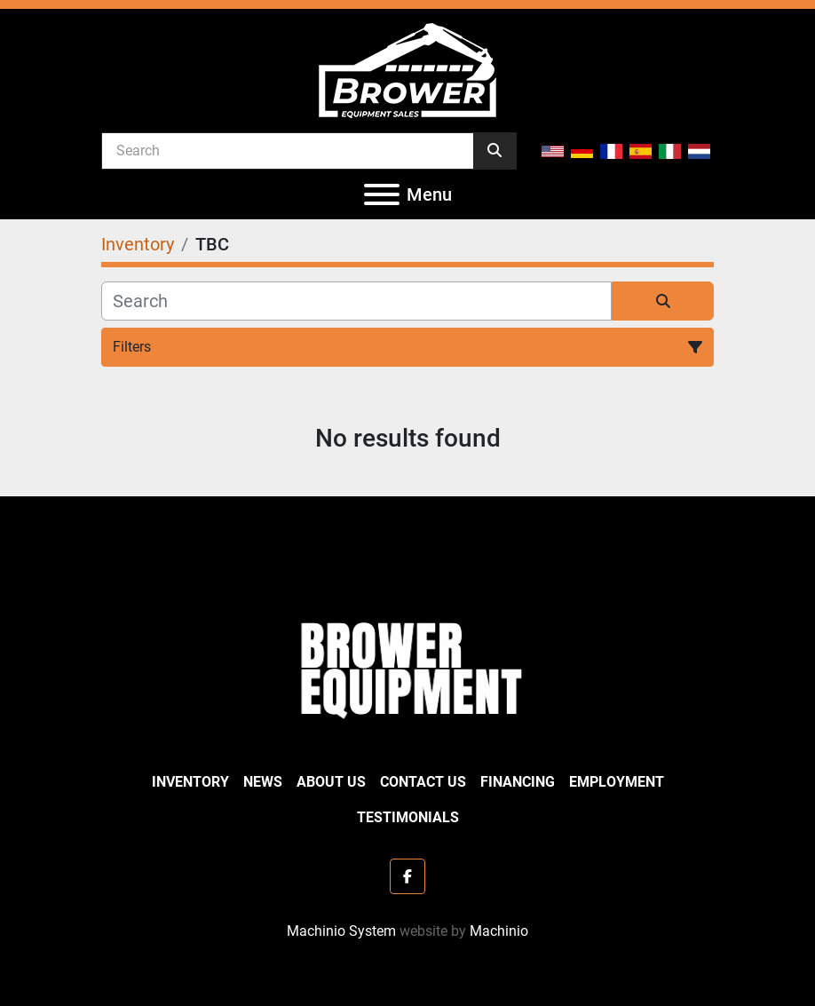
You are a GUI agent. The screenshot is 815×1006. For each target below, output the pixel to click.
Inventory (190, 781)
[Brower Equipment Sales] (407, 666)
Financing (517, 781)
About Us (331, 781)
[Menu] (382, 194)
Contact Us (423, 781)
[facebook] (407, 876)
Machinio (499, 931)
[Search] (287, 150)
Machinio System (341, 931)
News (262, 781)
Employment (616, 781)
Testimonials (408, 817)
